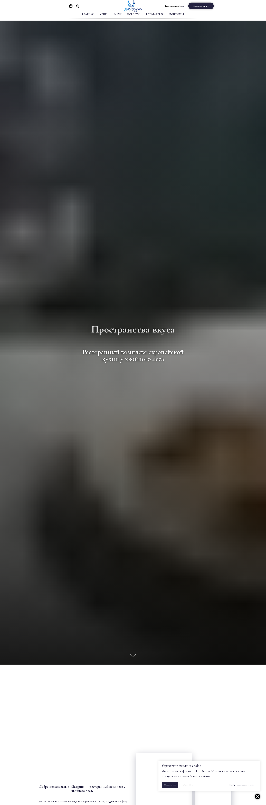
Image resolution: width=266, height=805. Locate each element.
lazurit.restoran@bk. (173, 6)
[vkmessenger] (71, 7)
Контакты (176, 14)
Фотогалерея (155, 14)
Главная (88, 14)
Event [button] (117, 14)
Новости (133, 14)
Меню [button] (104, 14)
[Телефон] (77, 7)
